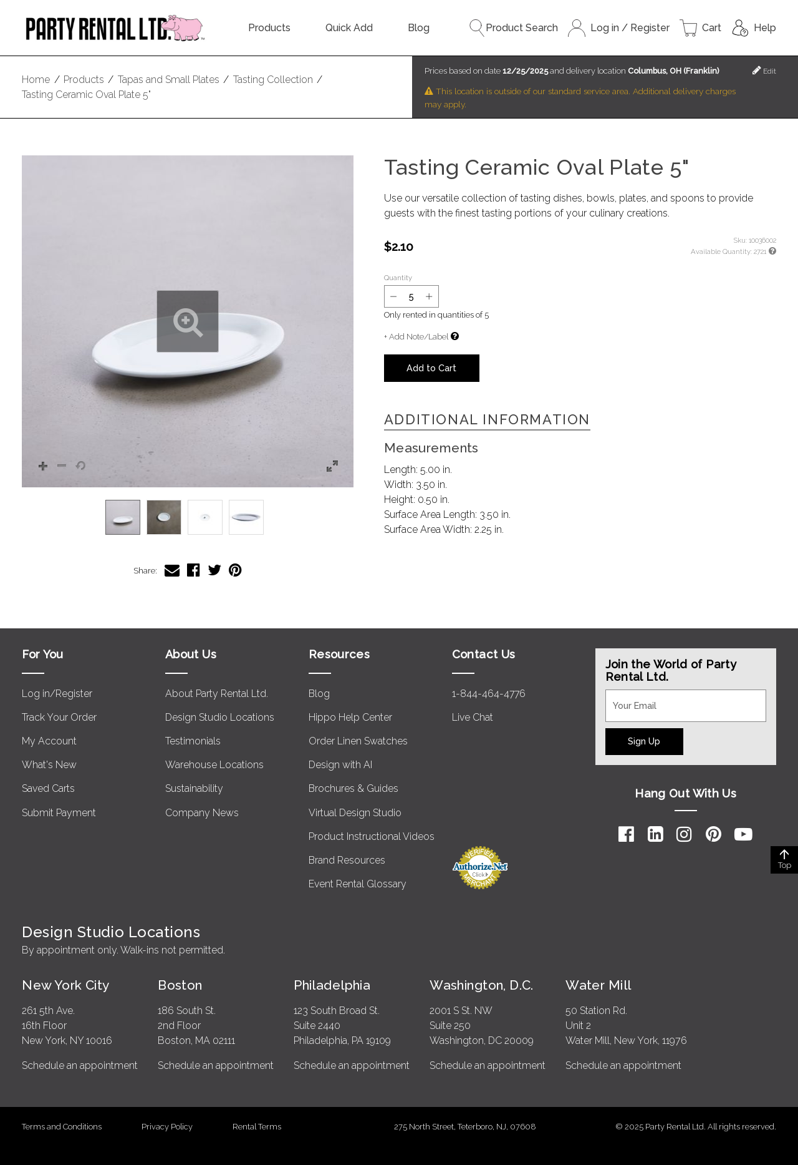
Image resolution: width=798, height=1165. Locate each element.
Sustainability (194, 788)
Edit (764, 70)
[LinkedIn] (655, 834)
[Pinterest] (713, 834)
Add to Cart (431, 368)
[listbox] (187, 517)
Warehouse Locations (214, 765)
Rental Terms (257, 1126)
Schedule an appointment (80, 1065)
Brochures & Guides (353, 788)
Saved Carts (48, 788)
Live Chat (472, 717)
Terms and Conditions (62, 1126)
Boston (180, 985)
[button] (187, 321)
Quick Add (349, 28)
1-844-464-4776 (489, 693)
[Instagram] (684, 834)
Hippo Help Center (350, 717)
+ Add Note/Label (416, 336)
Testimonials (193, 741)
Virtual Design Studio (355, 813)
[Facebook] (626, 834)
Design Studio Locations (219, 717)
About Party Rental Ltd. (216, 693)
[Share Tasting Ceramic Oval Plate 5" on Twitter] (214, 570)
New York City (65, 985)
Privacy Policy (167, 1126)
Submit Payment (59, 813)
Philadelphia (332, 985)
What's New (49, 765)
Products (269, 28)
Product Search (513, 28)
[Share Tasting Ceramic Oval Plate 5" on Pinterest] (235, 570)
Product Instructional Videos (372, 836)
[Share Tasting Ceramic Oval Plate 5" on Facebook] (193, 570)
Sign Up (644, 741)
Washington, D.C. (482, 985)
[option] (122, 517)
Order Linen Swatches (358, 741)
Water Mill (598, 985)
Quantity (398, 277)
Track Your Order (59, 717)
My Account (49, 741)
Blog (419, 28)
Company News (202, 813)
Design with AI (340, 765)
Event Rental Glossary (357, 884)
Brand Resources (347, 860)
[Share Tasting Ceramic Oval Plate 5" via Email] (172, 570)
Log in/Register (57, 693)
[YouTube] (743, 834)
